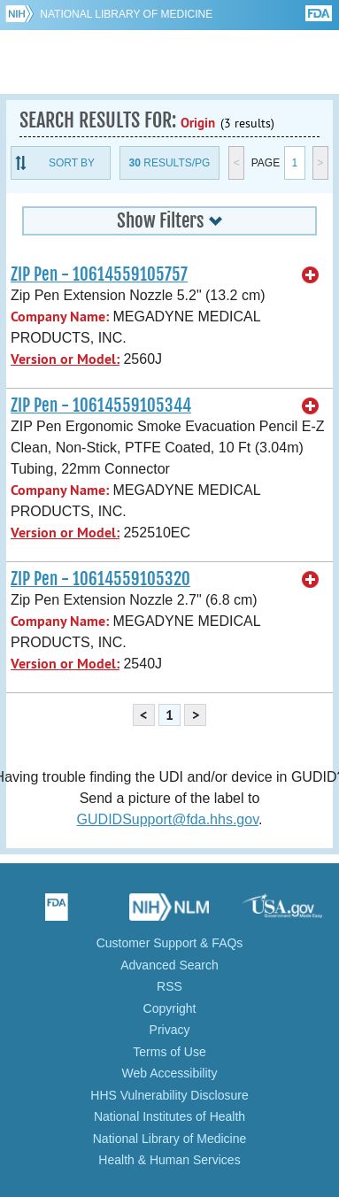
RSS (169, 986)
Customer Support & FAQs (169, 943)
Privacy (170, 1030)
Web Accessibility (170, 1073)
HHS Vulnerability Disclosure (169, 1095)
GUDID (169, 62)
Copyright (169, 1008)
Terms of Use (169, 1052)
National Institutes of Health (169, 1116)
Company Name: (60, 316)
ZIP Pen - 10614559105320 (100, 579)
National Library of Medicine (126, 14)
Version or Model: (65, 359)
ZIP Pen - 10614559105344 (101, 405)
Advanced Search (169, 965)
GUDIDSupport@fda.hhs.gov (167, 819)
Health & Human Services (169, 1160)
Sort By (72, 163)
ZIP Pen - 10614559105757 (99, 274)
